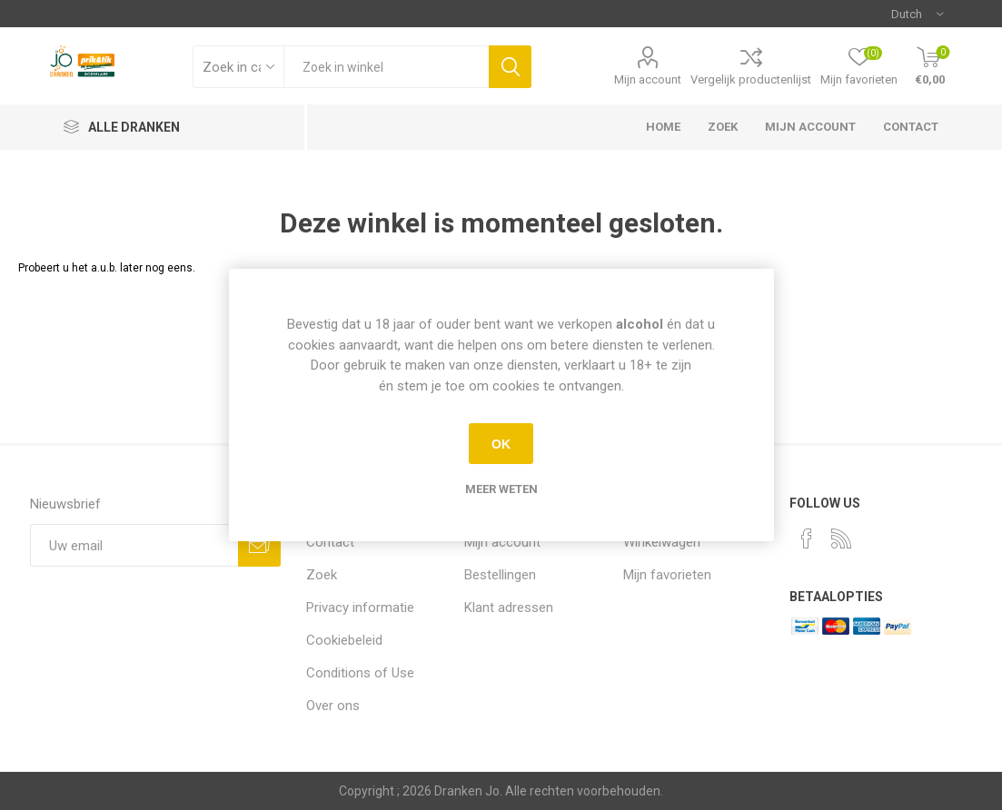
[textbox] (386, 66)
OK (501, 444)
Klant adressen (508, 607)
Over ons (333, 705)
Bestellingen (500, 575)
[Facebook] (806, 538)
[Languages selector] (917, 13)
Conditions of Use (360, 673)
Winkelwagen (661, 542)
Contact (910, 126)
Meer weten (501, 489)
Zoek (723, 126)
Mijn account (647, 79)
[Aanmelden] (134, 545)
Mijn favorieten (667, 575)
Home (663, 126)
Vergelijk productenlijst (750, 79)
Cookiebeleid (344, 640)
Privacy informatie (360, 607)
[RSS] (841, 538)
